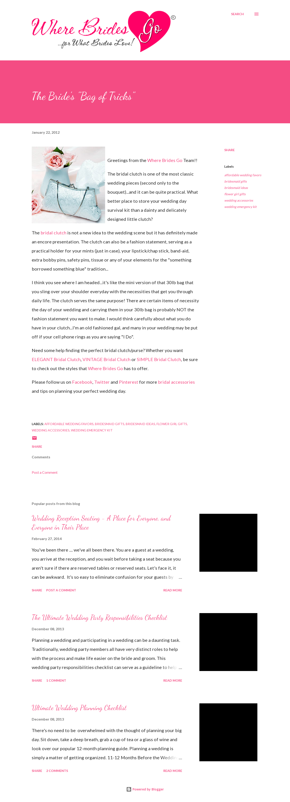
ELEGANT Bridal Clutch (56, 359)
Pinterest (128, 382)
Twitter (102, 382)
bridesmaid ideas (236, 188)
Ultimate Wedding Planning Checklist (79, 708)
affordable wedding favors (242, 175)
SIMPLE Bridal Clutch (159, 359)
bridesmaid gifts (235, 181)
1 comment (56, 680)
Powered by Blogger (145, 789)
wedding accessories (238, 200)
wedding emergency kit (240, 207)
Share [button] (229, 150)
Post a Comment (45, 472)
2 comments (57, 771)
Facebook (82, 382)
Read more (172, 590)
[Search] (237, 14)
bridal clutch (53, 232)
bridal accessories (176, 382)
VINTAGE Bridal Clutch (106, 359)
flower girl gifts (235, 194)
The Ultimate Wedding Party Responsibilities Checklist (99, 617)
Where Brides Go (164, 160)
